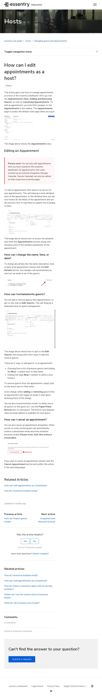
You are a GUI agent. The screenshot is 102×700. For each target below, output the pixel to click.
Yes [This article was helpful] (25, 541)
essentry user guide (13, 41)
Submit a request (41, 553)
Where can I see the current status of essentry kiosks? (26, 596)
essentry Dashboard (18, 686)
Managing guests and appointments (50, 41)
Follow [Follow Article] (9, 85)
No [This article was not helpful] (34, 541)
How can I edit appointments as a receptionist (25, 485)
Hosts (28, 41)
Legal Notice (37, 686)
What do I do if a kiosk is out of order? (22, 603)
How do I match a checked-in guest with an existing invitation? (28, 588)
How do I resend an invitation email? (21, 490)
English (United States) (75, 686)
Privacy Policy (53, 686)
